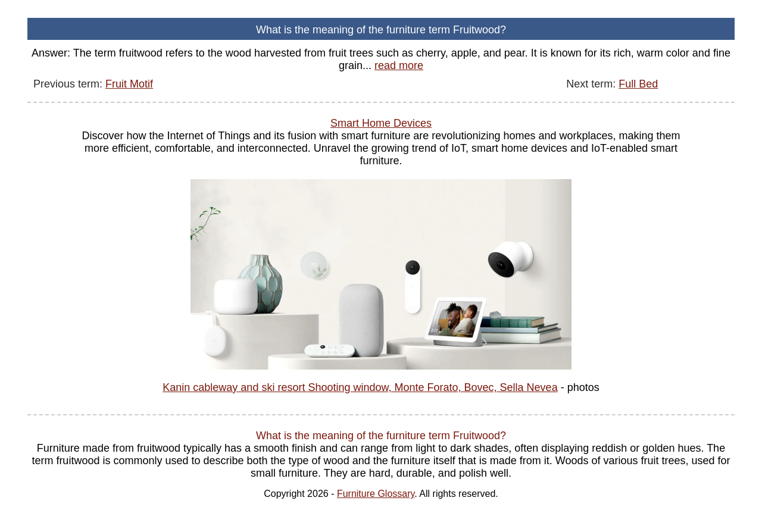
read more (398, 65)
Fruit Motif (129, 84)
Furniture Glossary (375, 494)
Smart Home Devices (381, 123)
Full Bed (638, 84)
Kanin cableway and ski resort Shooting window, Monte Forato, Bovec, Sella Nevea (360, 387)
